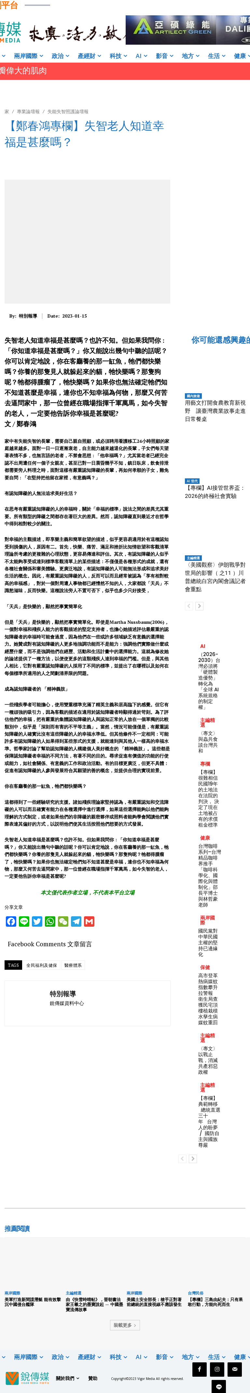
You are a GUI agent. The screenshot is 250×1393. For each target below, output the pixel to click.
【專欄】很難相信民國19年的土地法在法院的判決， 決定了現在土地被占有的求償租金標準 (208, 798)
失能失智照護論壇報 (68, 111)
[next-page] (199, 606)
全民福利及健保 (41, 965)
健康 (205, 837)
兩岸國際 (207, 920)
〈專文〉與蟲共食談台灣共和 (208, 742)
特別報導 (28, 316)
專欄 (205, 763)
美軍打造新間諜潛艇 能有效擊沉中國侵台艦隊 (33, 1302)
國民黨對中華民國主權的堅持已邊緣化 (208, 942)
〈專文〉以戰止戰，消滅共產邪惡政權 (208, 1060)
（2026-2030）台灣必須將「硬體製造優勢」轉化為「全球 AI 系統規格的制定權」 (209, 681)
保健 (205, 967)
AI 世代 (192, 481)
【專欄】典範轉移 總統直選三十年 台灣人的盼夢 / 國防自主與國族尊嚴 (209, 1121)
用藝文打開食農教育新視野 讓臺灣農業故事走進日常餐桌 (215, 410)
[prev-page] (189, 606)
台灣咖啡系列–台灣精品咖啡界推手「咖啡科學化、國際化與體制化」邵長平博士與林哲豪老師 (209, 875)
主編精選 (193, 558)
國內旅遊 (193, 396)
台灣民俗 (195, 1293)
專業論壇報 (28, 111)
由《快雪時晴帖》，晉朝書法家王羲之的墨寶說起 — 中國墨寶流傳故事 (94, 1304)
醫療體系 (73, 965)
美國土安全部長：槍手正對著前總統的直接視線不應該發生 (154, 1302)
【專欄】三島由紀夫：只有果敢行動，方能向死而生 (215, 1302)
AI (202, 646)
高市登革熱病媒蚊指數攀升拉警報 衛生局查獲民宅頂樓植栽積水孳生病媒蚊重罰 (208, 999)
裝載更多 (125, 1325)
